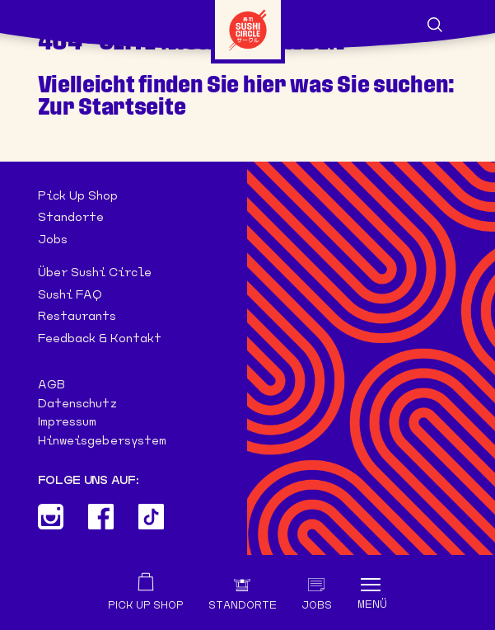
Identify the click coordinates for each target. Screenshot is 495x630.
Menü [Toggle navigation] (372, 604)
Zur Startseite (112, 107)
